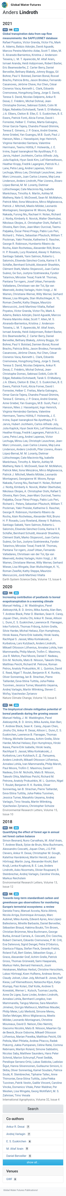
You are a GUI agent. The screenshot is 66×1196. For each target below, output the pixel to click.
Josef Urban (34, 281)
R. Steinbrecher (20, 1074)
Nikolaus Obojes (13, 222)
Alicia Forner (36, 118)
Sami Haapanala (45, 961)
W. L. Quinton (45, 668)
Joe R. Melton (11, 656)
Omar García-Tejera (15, 126)
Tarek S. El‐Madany (48, 109)
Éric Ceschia (54, 936)
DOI (5, 29)
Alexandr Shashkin (47, 264)
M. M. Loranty (28, 185)
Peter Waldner (43, 1087)
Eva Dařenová (11, 944)
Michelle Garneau (23, 738)
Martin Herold (38, 857)
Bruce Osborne (24, 1032)
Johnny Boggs (45, 71)
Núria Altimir (48, 910)
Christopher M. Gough (46, 853)
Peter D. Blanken (34, 614)
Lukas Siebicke (42, 1061)
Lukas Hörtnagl (12, 973)
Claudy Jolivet (11, 978)
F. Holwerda (41, 147)
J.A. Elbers (9, 113)
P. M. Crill (56, 940)
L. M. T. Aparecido (25, 59)
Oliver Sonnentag (13, 677)
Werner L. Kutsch (25, 990)
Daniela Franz (11, 910)
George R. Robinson (15, 243)
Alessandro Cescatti (15, 849)
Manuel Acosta (30, 910)
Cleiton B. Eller (26, 113)
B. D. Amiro (26, 609)
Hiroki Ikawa (10, 635)
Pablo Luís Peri (49, 231)
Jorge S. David (50, 92)
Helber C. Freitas (25, 122)
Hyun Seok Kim (29, 160)
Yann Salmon (32, 256)
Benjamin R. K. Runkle (46, 672)
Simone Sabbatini (47, 1049)
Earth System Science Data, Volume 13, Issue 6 (32, 579)
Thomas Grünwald (22, 961)
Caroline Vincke (49, 874)
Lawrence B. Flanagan (48, 622)
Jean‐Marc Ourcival (39, 227)
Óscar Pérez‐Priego (26, 231)
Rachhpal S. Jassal (14, 639)
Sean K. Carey (54, 614)
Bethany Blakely (25, 71)
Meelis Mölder (35, 206)
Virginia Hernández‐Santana (20, 143)
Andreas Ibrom (51, 973)
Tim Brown (51, 927)
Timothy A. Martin (29, 193)
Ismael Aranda (12, 63)
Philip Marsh (27, 651)
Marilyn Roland (25, 1049)
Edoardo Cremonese (36, 940)
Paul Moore (28, 656)
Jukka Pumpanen (25, 1045)
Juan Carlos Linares (35, 176)
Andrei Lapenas (34, 168)
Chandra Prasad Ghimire (43, 126)
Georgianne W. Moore (32, 210)
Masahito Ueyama (46, 685)
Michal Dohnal (34, 101)
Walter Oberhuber (50, 218)
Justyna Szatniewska (36, 273)
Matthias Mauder (48, 1007)
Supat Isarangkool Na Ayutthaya (31, 151)
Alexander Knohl (41, 861)
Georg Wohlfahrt (41, 1091)
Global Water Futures (26, 5)
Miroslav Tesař (24, 277)
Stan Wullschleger (41, 298)
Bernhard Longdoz (33, 999)
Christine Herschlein (50, 969)
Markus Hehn (11, 965)
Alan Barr (55, 609)
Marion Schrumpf (24, 1057)
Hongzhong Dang (29, 92)
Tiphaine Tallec (40, 1074)
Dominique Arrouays (32, 915)
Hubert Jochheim (22, 155)
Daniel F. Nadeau (47, 656)
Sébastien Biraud (13, 927)
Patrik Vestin (23, 1082)
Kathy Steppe (31, 302)
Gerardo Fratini (50, 948)
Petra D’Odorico (48, 944)
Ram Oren (19, 227)
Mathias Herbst (26, 969)
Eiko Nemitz (44, 1024)
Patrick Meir (10, 201)
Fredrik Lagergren (33, 164)
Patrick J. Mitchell (14, 206)
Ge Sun (16, 273)
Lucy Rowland (28, 252)
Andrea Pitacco (39, 1041)
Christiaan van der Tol (30, 285)
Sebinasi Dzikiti (36, 105)
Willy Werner (43, 294)
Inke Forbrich (11, 626)
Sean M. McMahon (50, 197)
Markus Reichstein (14, 878)
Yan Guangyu (28, 134)
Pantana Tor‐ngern (14, 281)
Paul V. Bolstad (21, 76)
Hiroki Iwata (51, 635)
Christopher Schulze (41, 806)
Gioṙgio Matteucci (26, 1007)
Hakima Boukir (34, 927)
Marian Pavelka (25, 1036)
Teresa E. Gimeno (14, 130)
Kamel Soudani (42, 1070)
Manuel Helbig (12, 605)
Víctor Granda (31, 42)
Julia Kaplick (10, 160)
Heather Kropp (12, 164)
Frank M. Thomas (46, 277)
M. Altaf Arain (45, 59)
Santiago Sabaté (13, 256)
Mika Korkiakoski (38, 639)
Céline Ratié (44, 1045)
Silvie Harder (10, 630)
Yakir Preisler (24, 239)
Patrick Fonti (19, 118)
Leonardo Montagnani (26, 1020)
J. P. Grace (32, 130)
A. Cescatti (38, 936)
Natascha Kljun (43, 982)
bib (10, 29)
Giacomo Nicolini (13, 1028)
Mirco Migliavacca (50, 201)
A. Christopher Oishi (36, 222)
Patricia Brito (21, 80)
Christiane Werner (24, 294)
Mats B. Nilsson (33, 660)
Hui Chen (42, 84)
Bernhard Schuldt (24, 264)
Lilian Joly (27, 978)
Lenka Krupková (20, 865)
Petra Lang (17, 168)
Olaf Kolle (34, 986)
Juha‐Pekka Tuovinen (40, 793)
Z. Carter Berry (36, 67)
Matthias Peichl (12, 664)
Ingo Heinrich (48, 139)
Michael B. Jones (45, 978)
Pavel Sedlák (44, 1057)
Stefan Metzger (12, 1015)
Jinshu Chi (26, 618)
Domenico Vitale (22, 1087)
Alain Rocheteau (22, 248)
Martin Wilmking (33, 689)
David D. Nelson (26, 1024)
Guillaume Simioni (47, 1066)
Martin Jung (22, 861)
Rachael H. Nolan (39, 214)
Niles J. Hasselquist (26, 139)
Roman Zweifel (12, 302)
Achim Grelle (49, 626)
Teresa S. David (12, 97)
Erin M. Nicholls (12, 660)
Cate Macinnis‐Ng (32, 189)
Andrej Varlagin (24, 290)
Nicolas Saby (11, 1053)
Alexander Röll (42, 248)
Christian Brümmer (14, 931)
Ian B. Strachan (34, 677)
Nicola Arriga (11, 915)
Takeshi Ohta (52, 660)
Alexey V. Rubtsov (49, 252)
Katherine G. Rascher (46, 239)
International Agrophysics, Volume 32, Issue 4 (31, 1099)
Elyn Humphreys (49, 630)
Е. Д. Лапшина (45, 755)
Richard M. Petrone (35, 664)
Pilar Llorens (45, 180)
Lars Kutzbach (25, 643)
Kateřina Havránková (16, 857)
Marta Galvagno (47, 122)
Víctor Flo (47, 42)
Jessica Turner (24, 685)
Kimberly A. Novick (26, 218)
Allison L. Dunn (45, 730)
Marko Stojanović (32, 269)
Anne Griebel (11, 134)
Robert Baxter (53, 63)
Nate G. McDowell (26, 197)
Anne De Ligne (12, 994)
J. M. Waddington (33, 605)
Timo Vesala (22, 801)
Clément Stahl (11, 269)
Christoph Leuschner (41, 172)
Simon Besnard (12, 840)
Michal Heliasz (29, 630)
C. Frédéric (17, 101)
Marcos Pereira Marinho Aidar (21, 50)
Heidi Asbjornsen (32, 63)
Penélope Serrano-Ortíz (17, 1061)
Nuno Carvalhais (33, 840)
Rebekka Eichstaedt (23, 109)
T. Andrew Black (13, 614)
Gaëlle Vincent (41, 1082)
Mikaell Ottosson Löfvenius (20, 647)
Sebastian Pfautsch (37, 235)
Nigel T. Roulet (22, 672)
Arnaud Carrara (20, 936)
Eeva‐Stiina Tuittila (26, 681)
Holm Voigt (43, 290)
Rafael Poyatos (12, 42)
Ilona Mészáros (28, 201)
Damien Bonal (40, 76)
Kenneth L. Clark (32, 88)
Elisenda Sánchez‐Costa (30, 260)
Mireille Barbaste (28, 923)
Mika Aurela (41, 609)
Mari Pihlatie (20, 1041)
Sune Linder (29, 994)
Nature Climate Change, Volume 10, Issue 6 (29, 698)
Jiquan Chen (10, 618)
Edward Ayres (38, 919)
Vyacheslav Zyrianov (24, 693)
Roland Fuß (10, 952)
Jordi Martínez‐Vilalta (31, 306)
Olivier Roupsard (45, 870)
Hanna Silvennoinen (22, 1066)
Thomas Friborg (30, 626)
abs (16, 29)
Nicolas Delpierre (34, 97)
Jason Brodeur (39, 80)
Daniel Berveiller (50, 923)
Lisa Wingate (20, 298)
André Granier (48, 130)
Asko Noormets (24, 870)
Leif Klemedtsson (51, 160)
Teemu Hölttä (24, 147)
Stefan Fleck (31, 948)
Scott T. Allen (49, 50)
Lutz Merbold (26, 1011)
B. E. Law (37, 865)
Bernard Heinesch (32, 965)
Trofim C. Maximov (48, 651)
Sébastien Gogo (43, 952)
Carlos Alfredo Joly (46, 155)
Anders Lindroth (26, 180)
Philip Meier (10, 1011)
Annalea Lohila (47, 647)
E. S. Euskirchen (46, 113)
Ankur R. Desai (43, 618)
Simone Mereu (45, 1011)
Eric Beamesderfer (14, 67)
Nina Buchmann (53, 844)
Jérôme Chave (27, 84)
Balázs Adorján (25, 46)
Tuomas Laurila (47, 990)
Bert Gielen (25, 952)
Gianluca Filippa (13, 948)
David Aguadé (44, 46)
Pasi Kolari (20, 986)
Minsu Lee (21, 172)
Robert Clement (12, 940)
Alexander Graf (20, 957)
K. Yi (56, 298)
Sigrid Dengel (29, 944)
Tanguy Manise (29, 1003)
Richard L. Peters (13, 235)
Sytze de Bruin (33, 844)
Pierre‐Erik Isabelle (31, 635)
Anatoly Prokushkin (24, 668)
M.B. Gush (43, 134)
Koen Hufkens (31, 973)
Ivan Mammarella (33, 764)
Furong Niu (20, 214)
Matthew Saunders (31, 1053)
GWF (9, 1179)
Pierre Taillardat (47, 789)
